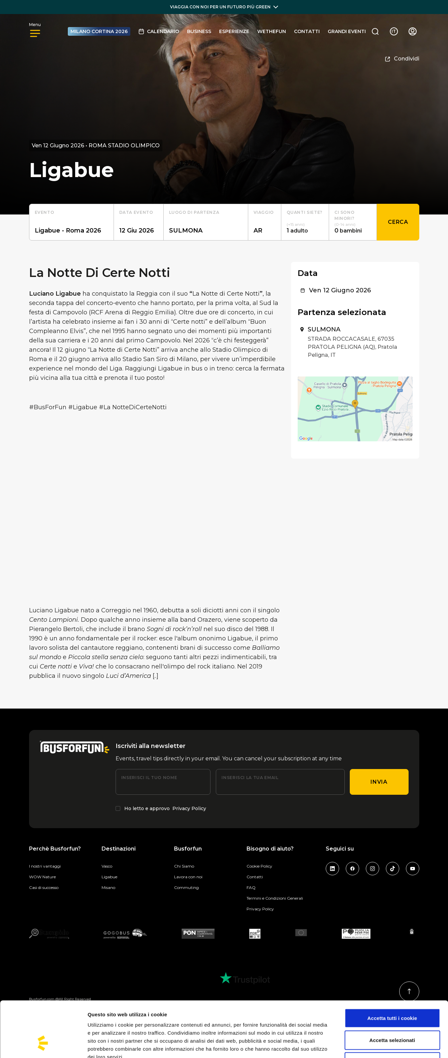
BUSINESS (199, 31)
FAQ (251, 887)
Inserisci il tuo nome (149, 777)
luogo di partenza (194, 212)
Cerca (398, 222)
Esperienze (234, 31)
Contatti (307, 31)
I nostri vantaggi (45, 866)
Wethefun (271, 31)
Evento (44, 212)
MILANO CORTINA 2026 (99, 31)
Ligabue (109, 876)
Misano (108, 887)
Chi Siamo (184, 866)
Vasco (107, 866)
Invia (378, 782)
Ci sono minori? (344, 215)
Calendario (158, 31)
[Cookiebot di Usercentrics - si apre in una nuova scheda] (43, 1045)
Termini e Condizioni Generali (275, 898)
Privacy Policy (189, 808)
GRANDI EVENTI (347, 31)
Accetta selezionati (392, 992)
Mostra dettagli (351, 1045)
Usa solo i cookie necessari (392, 1014)
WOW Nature (42, 876)
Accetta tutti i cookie (392, 970)
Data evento (136, 212)
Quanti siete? (304, 212)
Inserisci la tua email (249, 777)
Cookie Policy (259, 866)
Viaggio (264, 212)
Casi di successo (43, 887)
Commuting (186, 887)
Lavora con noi (188, 876)
